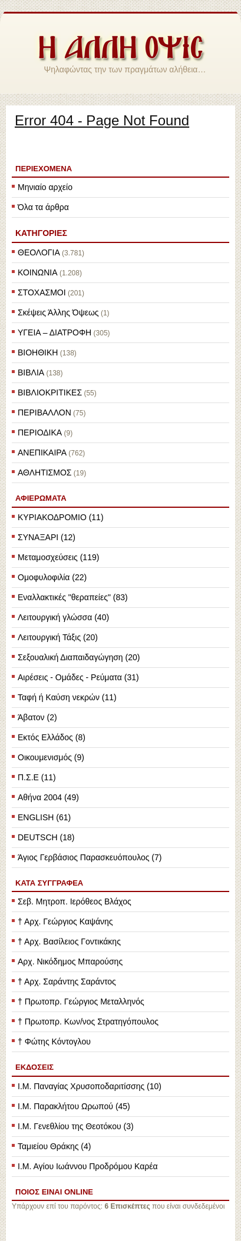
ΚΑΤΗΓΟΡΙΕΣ (41, 233)
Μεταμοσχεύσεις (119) (58, 557)
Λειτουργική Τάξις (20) (58, 637)
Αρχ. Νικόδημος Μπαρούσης (70, 961)
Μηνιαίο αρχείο (45, 187)
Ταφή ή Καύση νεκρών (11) (67, 697)
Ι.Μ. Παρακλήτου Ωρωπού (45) (74, 1106)
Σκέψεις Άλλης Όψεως (58, 312)
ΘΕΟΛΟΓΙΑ (39, 252)
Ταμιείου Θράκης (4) (54, 1146)
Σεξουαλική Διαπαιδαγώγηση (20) (79, 657)
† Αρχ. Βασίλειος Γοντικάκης (69, 941)
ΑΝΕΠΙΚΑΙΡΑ (42, 452)
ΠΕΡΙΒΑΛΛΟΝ (44, 412)
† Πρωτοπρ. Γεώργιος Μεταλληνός (81, 1001)
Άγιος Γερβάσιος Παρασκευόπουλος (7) (89, 857)
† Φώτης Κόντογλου (54, 1041)
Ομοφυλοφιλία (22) (52, 577)
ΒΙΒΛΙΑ (31, 372)
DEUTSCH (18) (46, 837)
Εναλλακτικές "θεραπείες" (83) (73, 597)
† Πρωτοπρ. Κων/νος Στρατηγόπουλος (88, 1021)
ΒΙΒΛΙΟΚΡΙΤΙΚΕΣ (50, 392)
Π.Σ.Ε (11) (37, 777)
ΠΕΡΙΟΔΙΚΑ (40, 432)
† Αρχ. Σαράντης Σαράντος (67, 981)
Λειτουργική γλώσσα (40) (63, 617)
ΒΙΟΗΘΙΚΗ (38, 352)
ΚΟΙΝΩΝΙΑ (38, 272)
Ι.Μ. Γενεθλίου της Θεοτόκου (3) (76, 1126)
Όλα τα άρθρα (43, 207)
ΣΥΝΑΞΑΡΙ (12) (46, 537)
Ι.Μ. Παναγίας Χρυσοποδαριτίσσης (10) (89, 1086)
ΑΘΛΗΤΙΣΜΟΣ (44, 472)
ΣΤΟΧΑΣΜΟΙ (42, 292)
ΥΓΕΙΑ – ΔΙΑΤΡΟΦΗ (54, 332)
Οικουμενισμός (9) (51, 757)
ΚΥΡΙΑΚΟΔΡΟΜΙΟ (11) (61, 517)
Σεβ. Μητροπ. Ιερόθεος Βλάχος (74, 901)
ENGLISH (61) (44, 817)
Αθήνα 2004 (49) (48, 797)
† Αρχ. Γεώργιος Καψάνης (65, 921)
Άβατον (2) (37, 717)
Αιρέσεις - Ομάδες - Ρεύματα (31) (78, 677)
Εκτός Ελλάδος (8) (51, 737)
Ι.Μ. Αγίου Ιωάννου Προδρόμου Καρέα (88, 1166)
